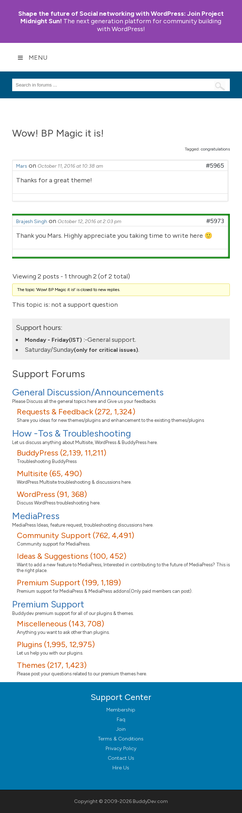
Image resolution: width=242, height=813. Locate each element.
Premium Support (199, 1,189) (69, 582)
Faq (121, 719)
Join (121, 729)
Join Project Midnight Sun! (121, 17)
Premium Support (48, 604)
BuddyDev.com (150, 801)
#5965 (215, 165)
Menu (33, 57)
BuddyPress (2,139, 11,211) (61, 453)
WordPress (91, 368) (52, 494)
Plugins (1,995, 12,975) (56, 644)
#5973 (215, 221)
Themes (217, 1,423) (52, 665)
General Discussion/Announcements (88, 392)
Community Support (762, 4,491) (75, 535)
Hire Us (120, 768)
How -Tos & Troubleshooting (71, 433)
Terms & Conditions (121, 739)
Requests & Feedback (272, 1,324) (76, 412)
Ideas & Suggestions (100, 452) (71, 556)
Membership (120, 710)
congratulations (215, 149)
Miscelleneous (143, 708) (60, 624)
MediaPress (35, 516)
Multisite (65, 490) (49, 473)
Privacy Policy (121, 748)
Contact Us (121, 758)
